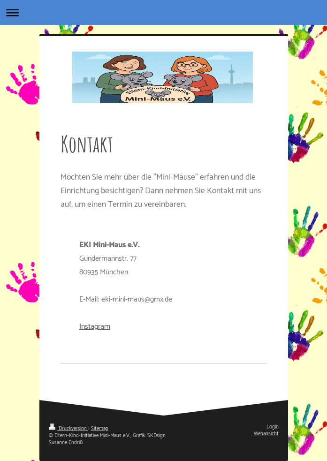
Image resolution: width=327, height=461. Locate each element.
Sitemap (99, 428)
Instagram (94, 326)
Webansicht (266, 434)
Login (272, 427)
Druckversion (68, 428)
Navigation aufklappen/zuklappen (163, 12)
